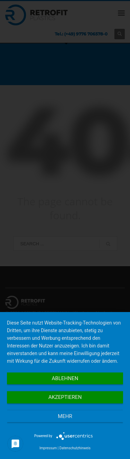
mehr (65, 416)
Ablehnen (65, 378)
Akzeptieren (64, 397)
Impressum (48, 448)
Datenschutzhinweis (75, 448)
